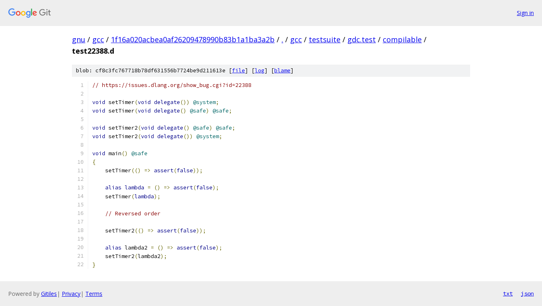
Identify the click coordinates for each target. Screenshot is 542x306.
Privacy (71, 293)
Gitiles (49, 293)
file (238, 70)
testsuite (324, 39)
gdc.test (361, 39)
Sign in (525, 13)
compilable (402, 39)
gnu (78, 39)
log (259, 70)
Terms (93, 293)
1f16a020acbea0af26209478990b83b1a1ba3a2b (193, 39)
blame (282, 70)
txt (508, 293)
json (527, 293)
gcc (98, 39)
